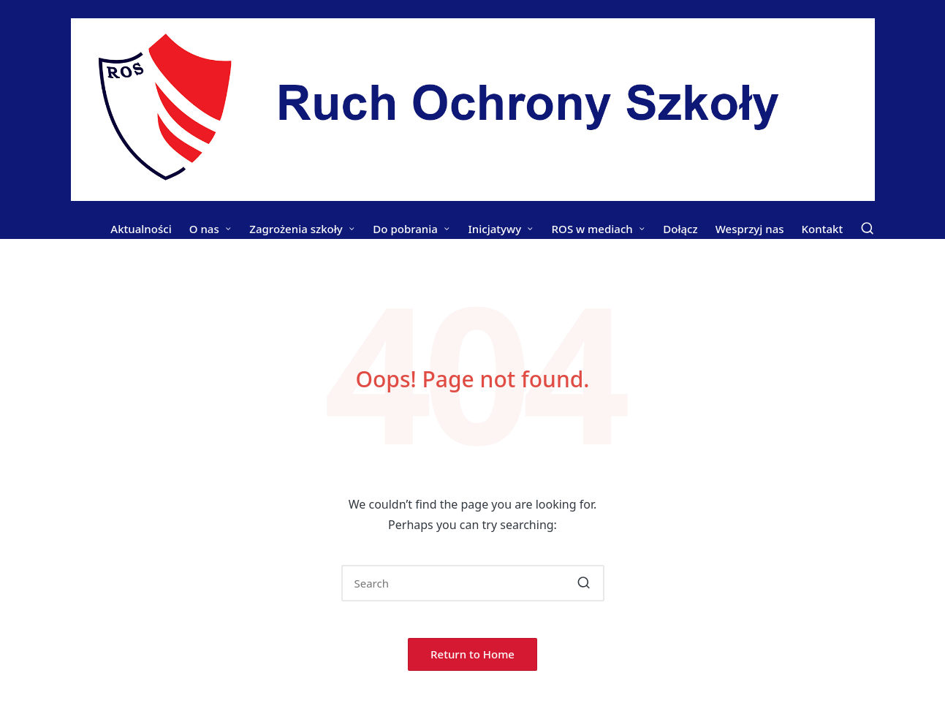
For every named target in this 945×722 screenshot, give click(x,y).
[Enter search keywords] (472, 583)
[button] (584, 583)
